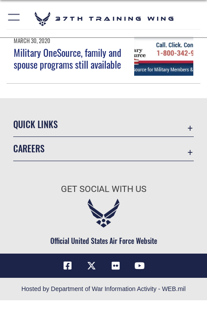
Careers (29, 148)
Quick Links (35, 124)
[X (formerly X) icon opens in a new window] (91, 266)
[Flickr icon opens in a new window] (115, 266)
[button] (14, 18)
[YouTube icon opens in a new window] (139, 266)
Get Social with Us (104, 189)
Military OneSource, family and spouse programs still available (67, 58)
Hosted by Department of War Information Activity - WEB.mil (103, 288)
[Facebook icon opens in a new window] (67, 266)
